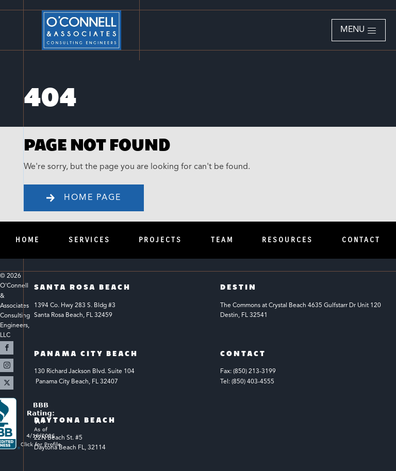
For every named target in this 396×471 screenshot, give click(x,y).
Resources (287, 240)
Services (89, 240)
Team (222, 240)
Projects (160, 240)
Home (27, 240)
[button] (359, 30)
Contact (361, 240)
